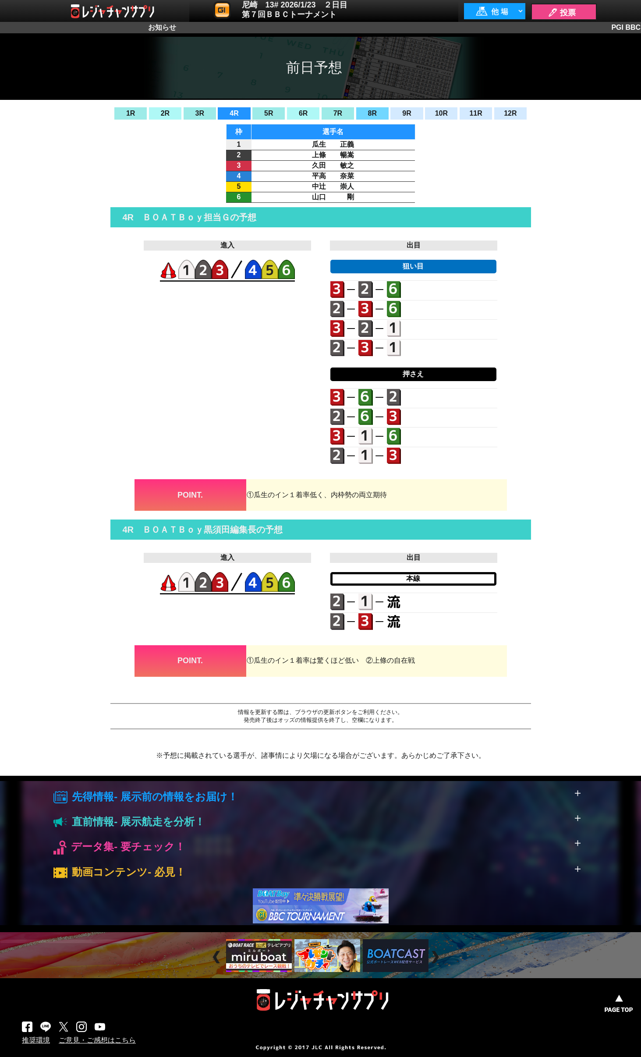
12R (510, 113)
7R (337, 113)
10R (441, 113)
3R (199, 113)
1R (130, 113)
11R (475, 113)
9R (406, 113)
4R (234, 113)
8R (372, 113)
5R (268, 113)
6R (303, 113)
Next (436, 957)
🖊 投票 (562, 12)
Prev (217, 957)
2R (165, 113)
